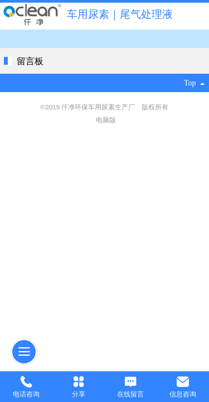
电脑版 (106, 119)
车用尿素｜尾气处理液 (120, 14)
